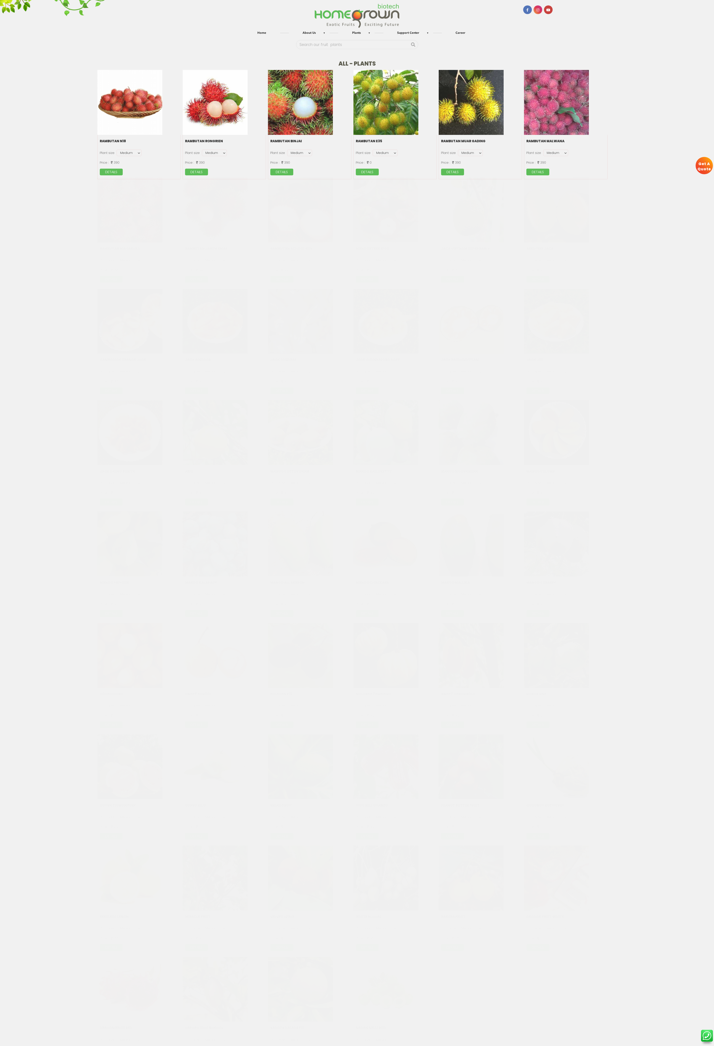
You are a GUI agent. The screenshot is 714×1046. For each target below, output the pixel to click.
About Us (309, 32)
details (111, 171)
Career (460, 32)
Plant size (107, 152)
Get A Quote (704, 166)
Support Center (408, 32)
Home (261, 32)
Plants (356, 32)
